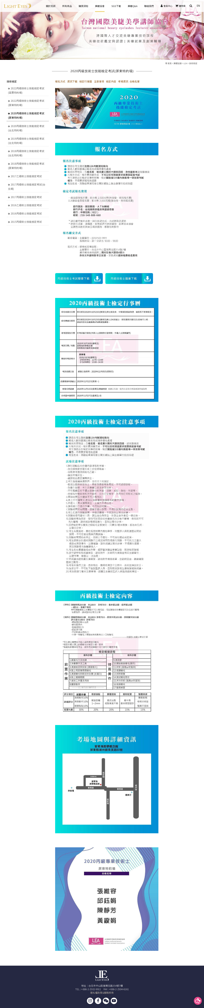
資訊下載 (72, 81)
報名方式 (60, 81)
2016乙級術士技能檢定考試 (26, 205)
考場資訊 (123, 81)
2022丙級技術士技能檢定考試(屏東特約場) (26, 103)
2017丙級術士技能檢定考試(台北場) (26, 186)
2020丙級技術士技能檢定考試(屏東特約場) (26, 115)
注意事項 (99, 81)
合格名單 (134, 81)
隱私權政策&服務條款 (102, 992)
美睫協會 (177, 63)
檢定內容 (111, 81)
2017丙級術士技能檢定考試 (26, 197)
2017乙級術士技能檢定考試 (26, 176)
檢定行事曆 (85, 81)
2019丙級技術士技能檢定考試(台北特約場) (26, 141)
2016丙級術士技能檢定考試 (26, 213)
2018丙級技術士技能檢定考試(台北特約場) (26, 153)
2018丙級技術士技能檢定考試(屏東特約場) (26, 166)
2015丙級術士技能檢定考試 (26, 222)
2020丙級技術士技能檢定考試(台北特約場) (26, 128)
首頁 (169, 63)
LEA (185, 63)
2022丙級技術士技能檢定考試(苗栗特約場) (26, 90)
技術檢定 (193, 63)
